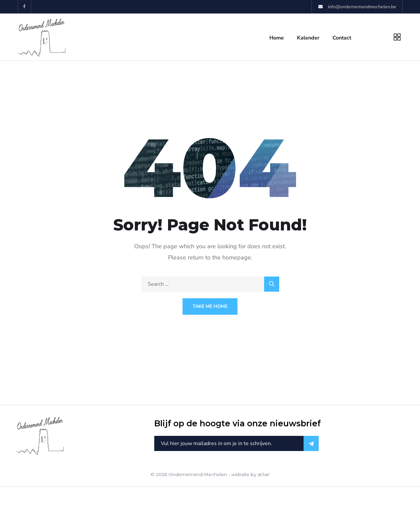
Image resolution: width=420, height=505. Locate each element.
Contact (342, 37)
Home (276, 37)
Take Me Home (210, 306)
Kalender (308, 37)
